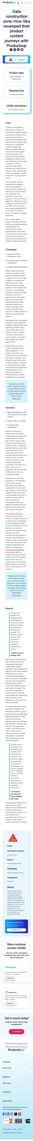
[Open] (21, 2)
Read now (16, 398)
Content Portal (15, 513)
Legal (14, 1129)
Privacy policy (7, 1129)
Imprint (20, 1129)
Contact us (16, 1031)
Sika (17, 132)
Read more (10, 978)
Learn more (16, 595)
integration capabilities (15, 550)
